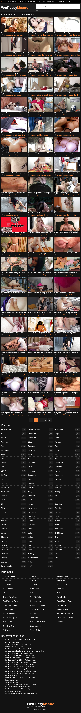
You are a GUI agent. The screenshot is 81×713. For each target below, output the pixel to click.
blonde (22, 55)
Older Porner (8, 609)
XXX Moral (34, 585)
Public (67, 458)
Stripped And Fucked (12, 682)
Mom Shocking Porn (10, 618)
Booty (13, 516)
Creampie (13, 558)
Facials (40, 454)
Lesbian (40, 541)
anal (11, 35)
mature (49, 35)
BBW (13, 467)
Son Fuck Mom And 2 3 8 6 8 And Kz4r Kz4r (19, 673)
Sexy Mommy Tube (64, 601)
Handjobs (40, 496)
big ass (70, 35)
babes (12, 135)
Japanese (40, 529)
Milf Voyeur (7, 630)
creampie (76, 275)
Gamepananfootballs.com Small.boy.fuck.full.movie (22, 693)
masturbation (46, 295)
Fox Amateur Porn (10, 605)
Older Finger (35, 593)
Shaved (67, 487)
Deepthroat (40, 438)
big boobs (21, 275)
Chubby (13, 541)
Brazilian (13, 520)
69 (13, 433)
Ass (13, 458)
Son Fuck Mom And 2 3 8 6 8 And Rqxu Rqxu (20, 689)
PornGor (60, 589)
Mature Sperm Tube (37, 622)
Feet (40, 458)
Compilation (13, 553)
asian (65, 35)
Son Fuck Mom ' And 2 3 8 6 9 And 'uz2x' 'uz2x (20, 658)
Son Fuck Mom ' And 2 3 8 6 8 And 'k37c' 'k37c (20, 644)
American (13, 442)
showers (74, 235)
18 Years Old (13, 429)
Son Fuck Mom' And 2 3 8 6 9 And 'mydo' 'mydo (20, 684)
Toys (67, 541)
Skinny (67, 491)
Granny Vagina (35, 601)
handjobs (45, 55)
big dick (70, 195)
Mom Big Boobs (9, 613)
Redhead (67, 467)
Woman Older (62, 580)
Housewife (40, 512)
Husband (40, 516)
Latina (40, 537)
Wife (67, 558)
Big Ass (13, 475)
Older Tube (7, 580)
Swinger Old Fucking (65, 613)
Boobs (13, 512)
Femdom (40, 462)
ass (15, 35)
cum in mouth (51, 355)
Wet (67, 553)
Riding (67, 471)
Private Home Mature (65, 618)
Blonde (13, 504)
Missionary (67, 429)
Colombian (13, 549)
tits (50, 175)
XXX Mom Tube (9, 585)
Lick (40, 545)
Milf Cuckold (34, 589)
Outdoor (67, 438)
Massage (40, 553)
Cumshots (40, 433)
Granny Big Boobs (37, 609)
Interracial (40, 524)
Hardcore (40, 500)
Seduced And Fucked (12, 680)
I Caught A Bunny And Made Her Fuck (17, 687)
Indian (40, 520)
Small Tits (67, 496)
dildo (50, 235)
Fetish (40, 467)
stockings (45, 175)
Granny (40, 487)
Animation (13, 450)
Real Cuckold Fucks (10, 601)
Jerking (40, 533)
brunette (48, 335)
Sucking (67, 516)
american (13, 175)
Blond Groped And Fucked (14, 646)
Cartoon (13, 533)
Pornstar (67, 450)
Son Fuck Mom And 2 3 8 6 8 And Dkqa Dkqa (20, 667)
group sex (16, 355)
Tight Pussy (67, 533)
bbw (41, 135)
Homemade (40, 508)
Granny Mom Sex (36, 580)
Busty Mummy (35, 626)
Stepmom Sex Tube (52, 1)
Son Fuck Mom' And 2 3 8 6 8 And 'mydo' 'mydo (20, 662)
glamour (69, 215)
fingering (46, 275)
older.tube (23, 1)
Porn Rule (34, 618)
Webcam (67, 549)
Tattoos (67, 520)
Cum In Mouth (13, 566)
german (45, 395)
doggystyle (70, 55)
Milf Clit (33, 576)
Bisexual (13, 496)
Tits (67, 537)
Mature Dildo (35, 630)
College (13, 545)
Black (13, 500)
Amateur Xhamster (11, 675)
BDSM (13, 471)
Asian (13, 454)
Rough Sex (67, 475)
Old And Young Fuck (12, 642)
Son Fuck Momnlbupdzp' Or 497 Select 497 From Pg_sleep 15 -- (26, 651)
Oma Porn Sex (8, 626)
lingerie (39, 295)
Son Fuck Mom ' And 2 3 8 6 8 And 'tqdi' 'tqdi (19, 664)
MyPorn (60, 593)
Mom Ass (33, 613)
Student (67, 512)
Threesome (67, 529)
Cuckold (13, 562)
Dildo (40, 442)
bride (16, 135)
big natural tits (41, 35)
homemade (77, 35)
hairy (20, 115)
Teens (67, 524)
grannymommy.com (12, 1)
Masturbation (40, 558)
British (13, 524)
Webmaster (38, 709)
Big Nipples (13, 491)
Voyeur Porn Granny (37, 605)
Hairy (40, 491)
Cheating (13, 537)
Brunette (13, 529)
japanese (24, 75)
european (13, 335)
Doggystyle (40, 446)
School (67, 483)
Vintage (67, 545)
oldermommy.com (33, 1)
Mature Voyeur (8, 622)
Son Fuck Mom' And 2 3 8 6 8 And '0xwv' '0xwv (20, 671)
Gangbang (40, 475)
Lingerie (40, 549)
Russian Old (61, 605)
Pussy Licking (67, 462)
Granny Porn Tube (64, 1)
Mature (40, 562)
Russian (67, 479)
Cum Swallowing (40, 429)
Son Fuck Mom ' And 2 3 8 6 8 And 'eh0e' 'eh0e (20, 649)
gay (22, 175)
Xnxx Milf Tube (62, 576)
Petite (67, 446)
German (40, 483)
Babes (13, 462)
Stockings (67, 508)
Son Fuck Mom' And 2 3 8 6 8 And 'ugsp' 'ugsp (20, 660)
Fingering (40, 471)
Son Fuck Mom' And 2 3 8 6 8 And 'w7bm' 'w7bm (21, 640)
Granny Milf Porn (9, 576)
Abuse (45, 709)
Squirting (67, 504)
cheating (22, 135)
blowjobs (20, 35)
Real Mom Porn (63, 609)
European (40, 450)
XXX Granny (42, 1)
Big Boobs (13, 479)
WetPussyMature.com (48, 707)
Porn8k (60, 622)
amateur (6, 35)
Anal (13, 446)
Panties (67, 442)
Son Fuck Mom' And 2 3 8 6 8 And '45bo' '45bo (20, 653)
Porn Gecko (61, 597)
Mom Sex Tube (63, 585)
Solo (67, 500)
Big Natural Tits (13, 487)
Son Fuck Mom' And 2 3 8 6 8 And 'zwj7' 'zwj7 (20, 655)
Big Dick (13, 483)
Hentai (40, 504)
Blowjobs (13, 508)
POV (67, 454)
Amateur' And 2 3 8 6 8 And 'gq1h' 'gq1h (18, 669)
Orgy (67, 433)
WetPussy (14, 8)
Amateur (13, 438)
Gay (40, 479)
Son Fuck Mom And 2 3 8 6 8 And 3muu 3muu (20, 678)
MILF (40, 566)
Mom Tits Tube (35, 597)
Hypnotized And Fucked (13, 691)
